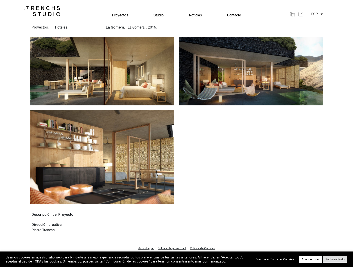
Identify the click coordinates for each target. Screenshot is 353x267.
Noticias (195, 15)
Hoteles (61, 27)
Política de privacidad (172, 248)
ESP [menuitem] (314, 14)
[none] (317, 14)
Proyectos (120, 15)
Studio (159, 15)
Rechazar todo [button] (335, 259)
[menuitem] (317, 14)
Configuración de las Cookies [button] (275, 259)
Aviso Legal (146, 248)
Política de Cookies (202, 248)
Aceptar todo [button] (310, 259)
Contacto (234, 15)
